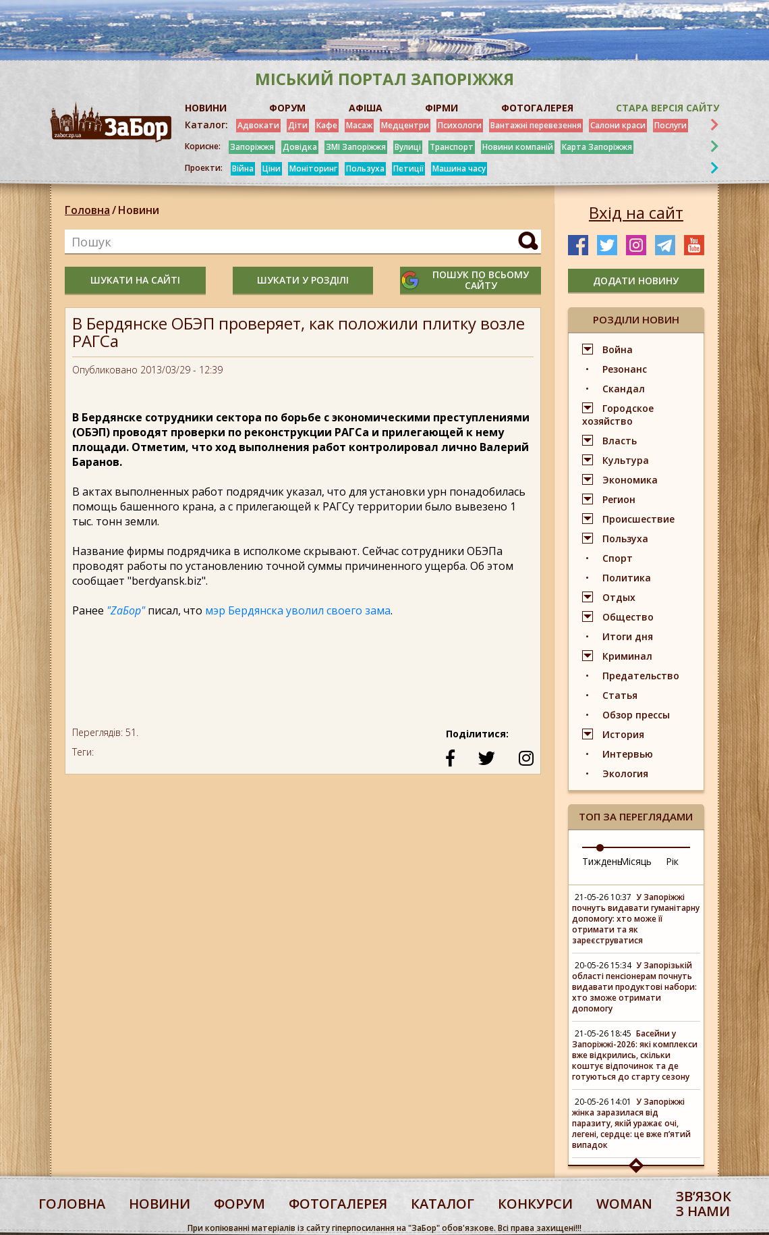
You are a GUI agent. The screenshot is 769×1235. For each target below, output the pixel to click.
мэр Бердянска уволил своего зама (298, 610)
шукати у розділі (303, 279)
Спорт (617, 558)
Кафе (326, 125)
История (623, 734)
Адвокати (258, 125)
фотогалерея (338, 1203)
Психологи (460, 125)
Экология (625, 773)
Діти (298, 125)
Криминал (627, 656)
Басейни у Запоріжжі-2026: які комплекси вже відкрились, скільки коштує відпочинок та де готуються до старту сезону (634, 1055)
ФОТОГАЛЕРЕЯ (537, 107)
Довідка (300, 147)
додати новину (636, 280)
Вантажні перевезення (535, 125)
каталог (442, 1203)
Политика (626, 577)
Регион (618, 499)
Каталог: (206, 125)
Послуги (670, 125)
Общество (628, 616)
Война (617, 349)
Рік (672, 861)
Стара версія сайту (667, 107)
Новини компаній (517, 147)
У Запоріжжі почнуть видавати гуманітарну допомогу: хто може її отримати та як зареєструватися (636, 918)
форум (239, 1203)
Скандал (623, 388)
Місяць (636, 861)
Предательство (640, 675)
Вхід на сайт (636, 212)
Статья (619, 695)
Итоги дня (627, 636)
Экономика (630, 479)
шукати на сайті (135, 279)
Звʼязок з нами (703, 1203)
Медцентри (405, 125)
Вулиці (408, 147)
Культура (625, 460)
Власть (619, 440)
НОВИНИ (206, 107)
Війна (243, 168)
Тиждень (602, 861)
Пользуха (365, 168)
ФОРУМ (287, 107)
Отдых (618, 597)
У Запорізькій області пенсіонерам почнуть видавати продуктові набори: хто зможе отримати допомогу (634, 987)
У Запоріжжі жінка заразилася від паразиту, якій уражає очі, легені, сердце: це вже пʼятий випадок (631, 1123)
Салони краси (618, 125)
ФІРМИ (441, 107)
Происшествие (638, 519)
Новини (138, 210)
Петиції (408, 168)
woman (624, 1203)
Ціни (271, 168)
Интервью (627, 753)
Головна (87, 210)
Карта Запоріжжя (597, 147)
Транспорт (452, 147)
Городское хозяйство (618, 414)
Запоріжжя (252, 147)
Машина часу (459, 168)
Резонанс (624, 369)
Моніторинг (313, 168)
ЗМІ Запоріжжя (356, 147)
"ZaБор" (126, 610)
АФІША (365, 107)
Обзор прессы (636, 714)
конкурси (535, 1203)
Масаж (359, 125)
